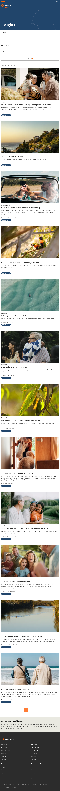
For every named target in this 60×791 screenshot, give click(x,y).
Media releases (5, 750)
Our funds (34, 773)
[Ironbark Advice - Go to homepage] (6, 6)
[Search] (57, 1)
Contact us (4, 760)
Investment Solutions (38, 764)
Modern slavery (17, 784)
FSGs (10, 784)
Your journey (35, 750)
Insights (3, 753)
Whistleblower (47, 784)
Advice (33, 744)
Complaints (4, 784)
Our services (35, 747)
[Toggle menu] (57, 6)
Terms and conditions (36, 784)
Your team (34, 753)
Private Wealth (5, 764)
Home (4, 33)
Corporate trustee (36, 776)
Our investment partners (38, 770)
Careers (3, 757)
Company (4, 744)
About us (4, 747)
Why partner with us (7, 767)
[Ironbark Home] (9, 739)
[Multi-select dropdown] (30, 51)
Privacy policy (25, 784)
